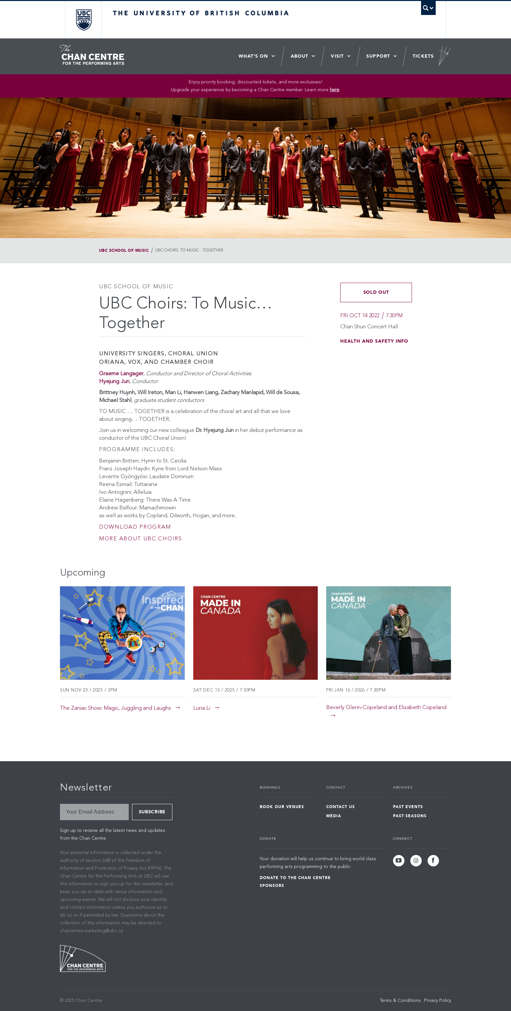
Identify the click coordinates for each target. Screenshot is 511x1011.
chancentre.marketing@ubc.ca (91, 931)
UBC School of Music (124, 250)
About (300, 56)
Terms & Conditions (400, 1000)
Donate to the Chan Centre (295, 878)
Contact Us (340, 807)
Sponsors (272, 885)
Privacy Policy (437, 1000)
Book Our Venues (282, 807)
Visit (337, 56)
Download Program (135, 527)
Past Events (408, 807)
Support (378, 56)
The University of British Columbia (83, 19)
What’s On (253, 56)
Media (333, 816)
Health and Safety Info (374, 341)
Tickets (423, 56)
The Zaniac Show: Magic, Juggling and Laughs (115, 708)
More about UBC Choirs (140, 539)
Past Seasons (410, 816)
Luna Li (201, 708)
